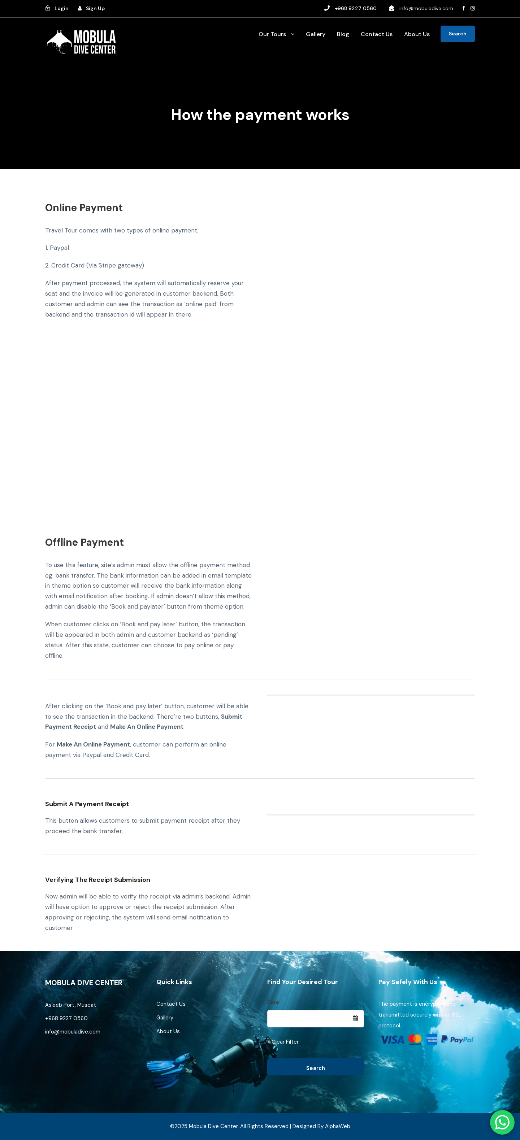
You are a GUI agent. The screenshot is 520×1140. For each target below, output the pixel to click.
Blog (343, 34)
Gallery (315, 34)
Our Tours (272, 34)
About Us (417, 34)
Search (458, 33)
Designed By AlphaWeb (321, 1126)
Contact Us (377, 34)
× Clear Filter (283, 1041)
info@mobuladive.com (426, 8)
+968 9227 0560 (67, 1018)
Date (273, 1002)
